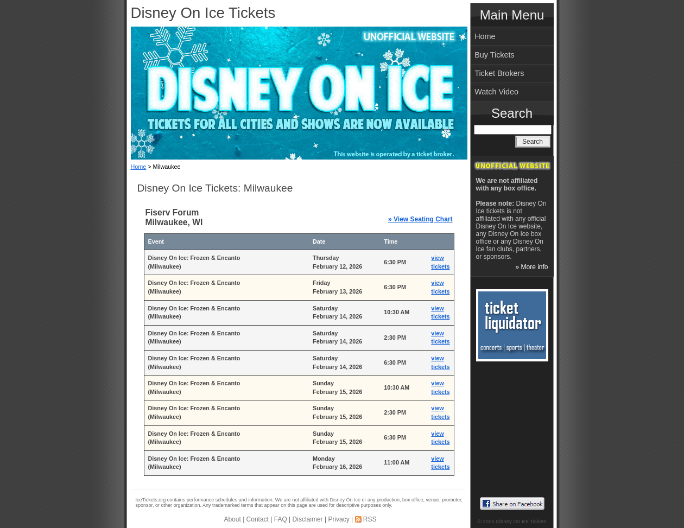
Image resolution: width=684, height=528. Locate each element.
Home (139, 166)
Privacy (338, 519)
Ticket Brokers (499, 73)
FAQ (280, 519)
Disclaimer (308, 519)
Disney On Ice (345, 499)
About (232, 519)
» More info (531, 267)
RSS (370, 519)
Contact (257, 519)
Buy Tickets (494, 54)
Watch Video (496, 91)
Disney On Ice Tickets (203, 12)
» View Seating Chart (420, 219)
